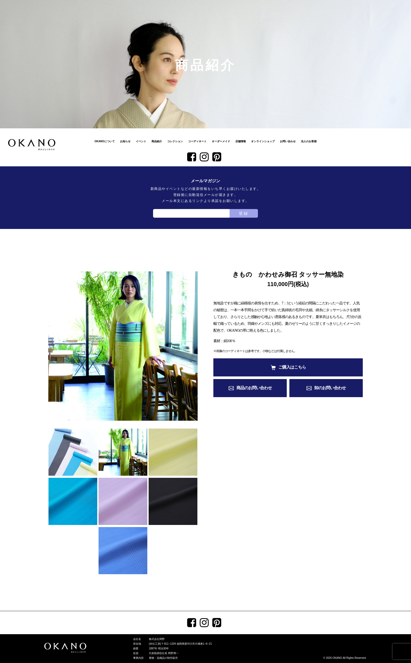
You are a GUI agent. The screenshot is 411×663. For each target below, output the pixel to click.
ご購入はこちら (292, 367)
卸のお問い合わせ (330, 388)
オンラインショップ (263, 141)
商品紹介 (157, 141)
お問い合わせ (288, 141)
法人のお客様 (309, 141)
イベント (141, 141)
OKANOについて (104, 141)
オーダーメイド (221, 141)
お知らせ (125, 141)
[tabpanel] (123, 346)
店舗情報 (240, 141)
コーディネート (197, 141)
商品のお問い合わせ (254, 388)
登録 (244, 213)
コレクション (175, 141)
